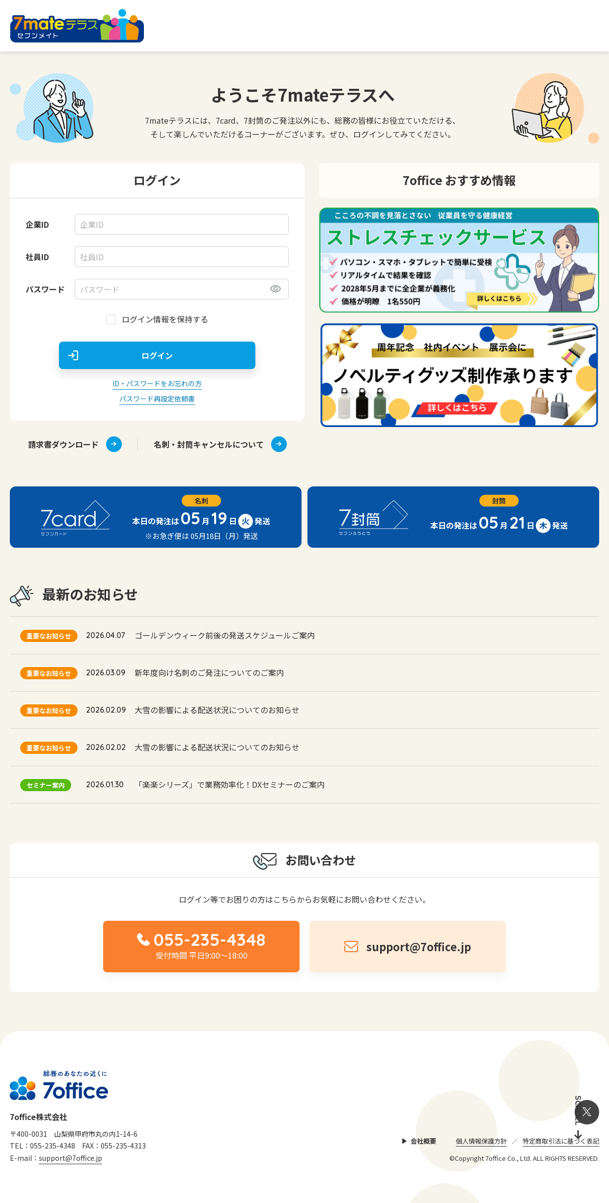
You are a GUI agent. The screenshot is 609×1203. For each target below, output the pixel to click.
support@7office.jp (70, 1158)
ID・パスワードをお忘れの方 (157, 383)
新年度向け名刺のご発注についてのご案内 (209, 672)
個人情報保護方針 (481, 1141)
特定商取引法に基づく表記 (561, 1141)
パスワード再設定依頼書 (157, 398)
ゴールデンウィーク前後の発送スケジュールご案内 (225, 635)
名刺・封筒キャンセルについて (220, 444)
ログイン (157, 355)
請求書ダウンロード (75, 444)
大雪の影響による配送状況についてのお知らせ (217, 710)
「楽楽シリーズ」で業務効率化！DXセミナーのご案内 (230, 784)
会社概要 (423, 1141)
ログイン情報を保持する (165, 319)
